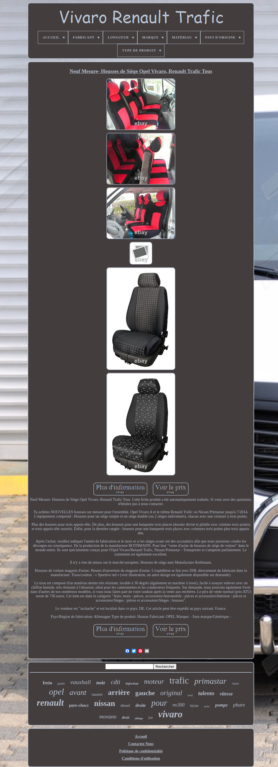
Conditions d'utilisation (141, 758)
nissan (104, 703)
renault (50, 703)
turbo (207, 706)
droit (125, 717)
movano (107, 717)
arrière (119, 692)
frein (47, 682)
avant (78, 692)
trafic (179, 680)
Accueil (141, 736)
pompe (221, 705)
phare (239, 705)
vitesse (226, 694)
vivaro (170, 714)
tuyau (194, 706)
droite (140, 705)
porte (61, 683)
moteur (154, 681)
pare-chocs (79, 705)
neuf (190, 695)
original (171, 693)
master (97, 694)
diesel (125, 705)
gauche (145, 693)
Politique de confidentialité (141, 751)
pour (159, 703)
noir (101, 682)
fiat (151, 718)
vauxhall (80, 682)
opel (56, 692)
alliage (139, 718)
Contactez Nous (141, 744)
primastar (210, 680)
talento (206, 693)
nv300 (179, 705)
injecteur (132, 683)
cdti (115, 682)
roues (235, 683)
